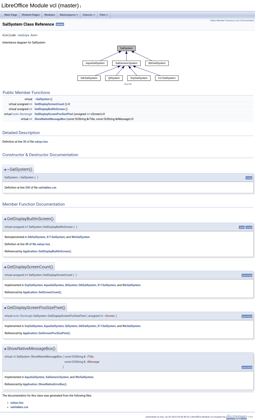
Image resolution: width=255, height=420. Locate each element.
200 (27, 187)
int (30, 104)
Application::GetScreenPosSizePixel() (46, 333)
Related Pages (31, 14)
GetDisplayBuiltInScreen (49, 109)
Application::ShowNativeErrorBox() (45, 384)
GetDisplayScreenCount (49, 104)
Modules (49, 14)
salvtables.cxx (47, 187)
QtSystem (71, 285)
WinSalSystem (81, 237)
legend (128, 84)
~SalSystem (42, 99)
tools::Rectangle (22, 114)
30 (24, 141)
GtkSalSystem (36, 237)
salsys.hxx (27, 35)
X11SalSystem (56, 237)
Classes (89, 14)
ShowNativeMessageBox (50, 119)
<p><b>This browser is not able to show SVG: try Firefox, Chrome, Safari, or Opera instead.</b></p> (127, 63)
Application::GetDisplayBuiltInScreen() (47, 251)
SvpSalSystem (34, 285)
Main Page (10, 14)
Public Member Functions (222, 20)
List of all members (245, 20)
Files (104, 14)
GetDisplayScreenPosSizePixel (53, 114)
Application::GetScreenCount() (42, 292)
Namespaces (69, 14)
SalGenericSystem (57, 377)
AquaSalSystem (54, 285)
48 (26, 244)
